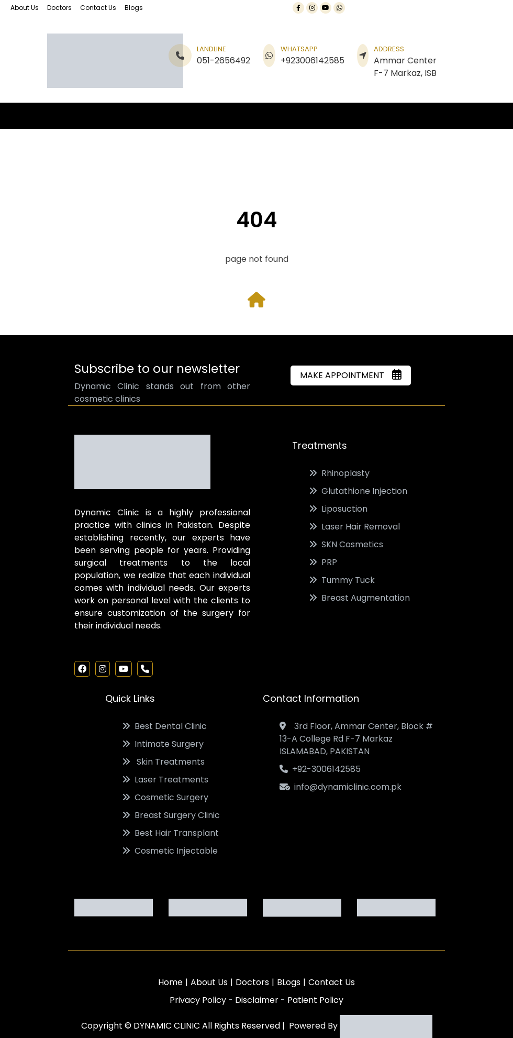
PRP (323, 562)
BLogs (288, 982)
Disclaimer (258, 1000)
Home (170, 982)
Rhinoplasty (339, 473)
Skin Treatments (163, 762)
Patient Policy (315, 1000)
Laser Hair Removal (354, 527)
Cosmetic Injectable (170, 851)
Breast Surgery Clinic (171, 815)
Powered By (358, 1026)
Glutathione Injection (358, 491)
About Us (24, 7)
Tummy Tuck (342, 580)
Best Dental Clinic (164, 726)
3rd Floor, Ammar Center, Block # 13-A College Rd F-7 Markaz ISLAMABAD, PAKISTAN (356, 738)
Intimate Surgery (163, 744)
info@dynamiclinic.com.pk (341, 787)
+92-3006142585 (320, 769)
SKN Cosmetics (346, 544)
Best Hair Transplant (170, 833)
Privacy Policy (199, 1000)
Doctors (59, 7)
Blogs (134, 7)
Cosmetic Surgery (165, 797)
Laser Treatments (165, 780)
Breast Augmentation (359, 598)
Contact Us (98, 7)
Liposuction (338, 509)
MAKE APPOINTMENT (351, 375)
